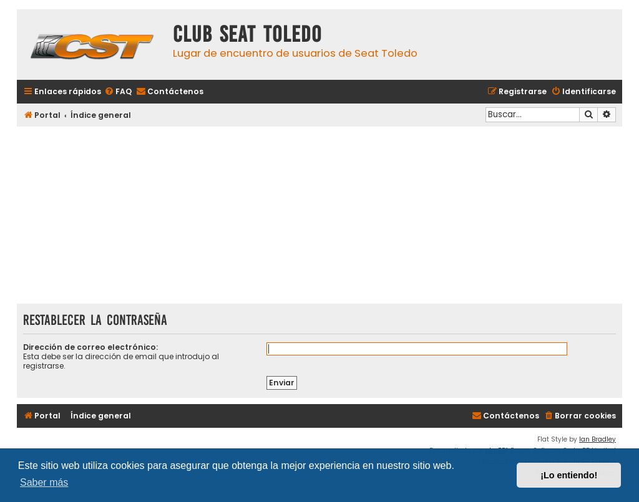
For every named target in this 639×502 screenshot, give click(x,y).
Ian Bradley (597, 439)
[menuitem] (118, 92)
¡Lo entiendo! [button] (568, 475)
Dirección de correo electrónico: (90, 347)
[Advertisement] (319, 216)
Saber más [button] (44, 482)
